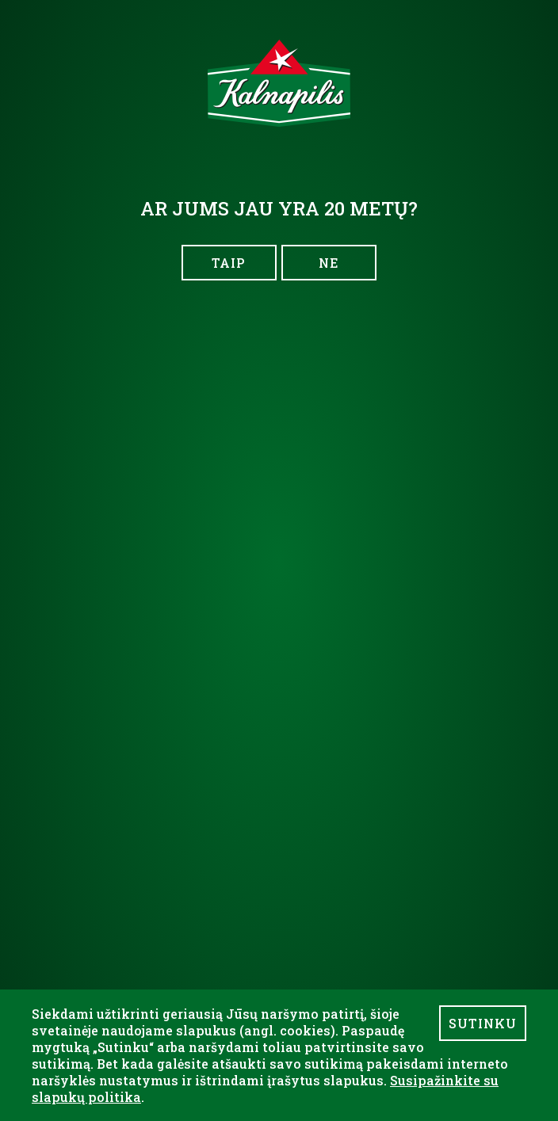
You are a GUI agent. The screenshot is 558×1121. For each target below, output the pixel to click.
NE (329, 262)
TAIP (229, 262)
